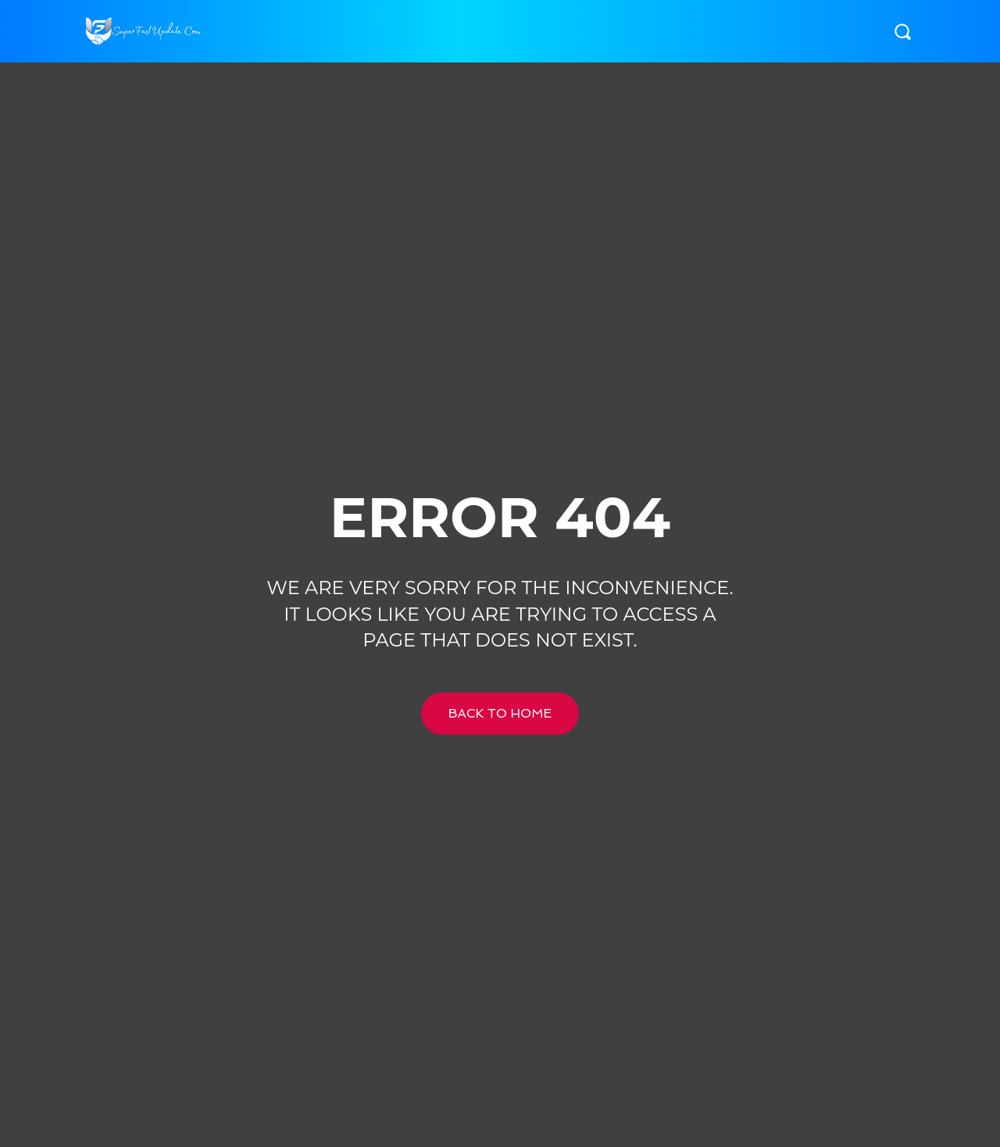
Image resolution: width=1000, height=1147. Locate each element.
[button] (902, 31)
